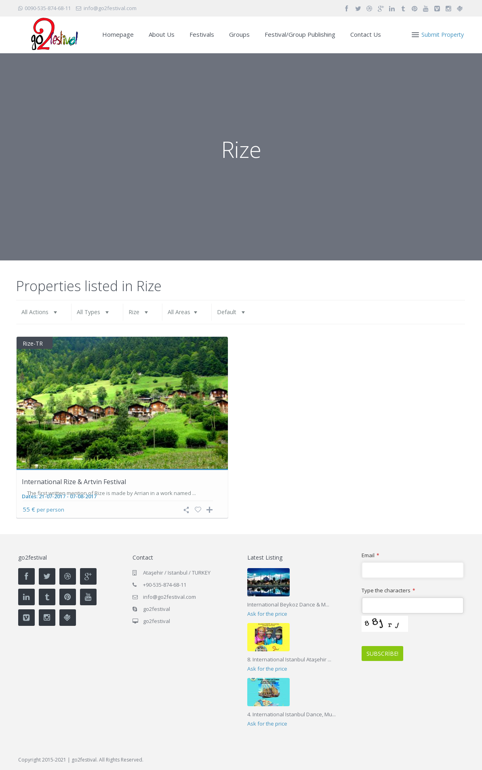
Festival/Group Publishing (300, 34)
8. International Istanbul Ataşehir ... (289, 659)
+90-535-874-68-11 (164, 584)
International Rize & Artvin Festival (74, 481)
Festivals (201, 34)
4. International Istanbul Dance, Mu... (291, 714)
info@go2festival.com (169, 596)
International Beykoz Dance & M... (288, 604)
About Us (162, 34)
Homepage (118, 34)
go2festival (156, 621)
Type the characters (388, 590)
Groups (239, 34)
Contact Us (365, 34)
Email (370, 555)
